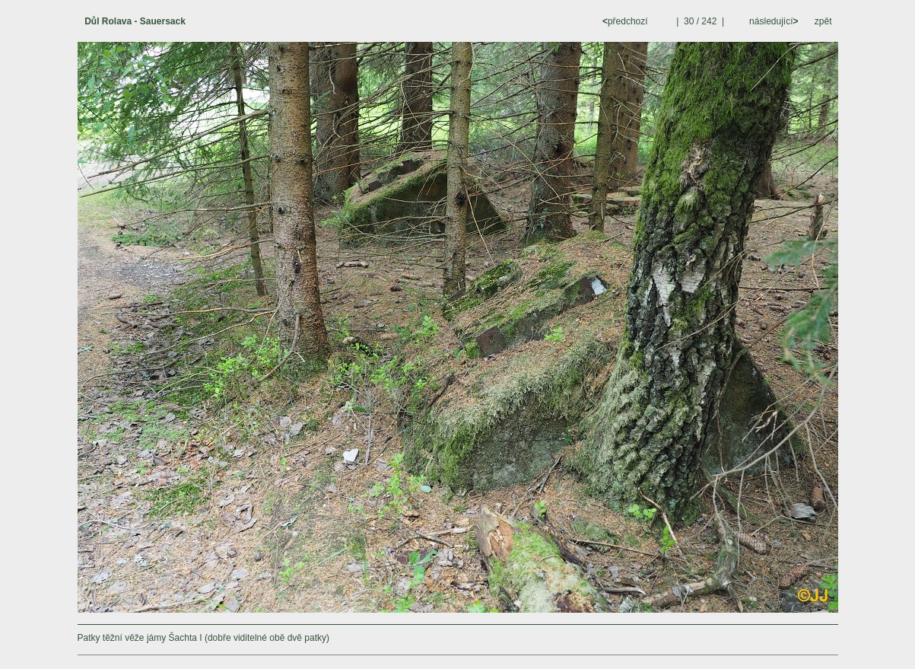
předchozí (626, 21)
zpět (823, 21)
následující (773, 21)
